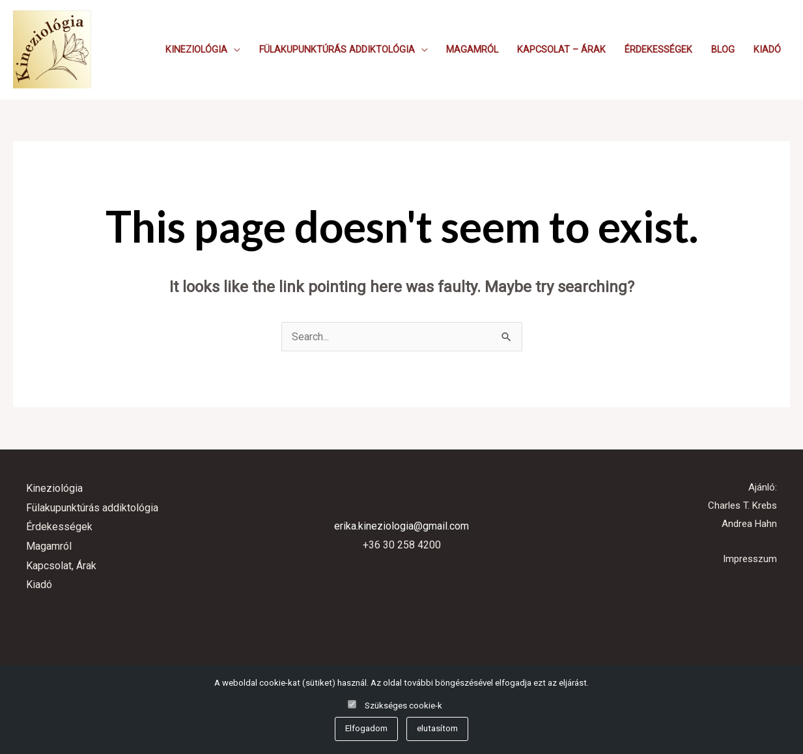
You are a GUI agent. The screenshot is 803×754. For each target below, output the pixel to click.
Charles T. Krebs (742, 505)
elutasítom (437, 728)
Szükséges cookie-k (403, 705)
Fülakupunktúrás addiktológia (337, 49)
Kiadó (767, 49)
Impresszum (750, 559)
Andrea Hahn (749, 524)
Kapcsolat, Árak (61, 565)
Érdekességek (658, 49)
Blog (723, 49)
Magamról (472, 49)
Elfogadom (366, 728)
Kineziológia (196, 49)
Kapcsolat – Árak (561, 49)
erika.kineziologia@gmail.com (401, 526)
